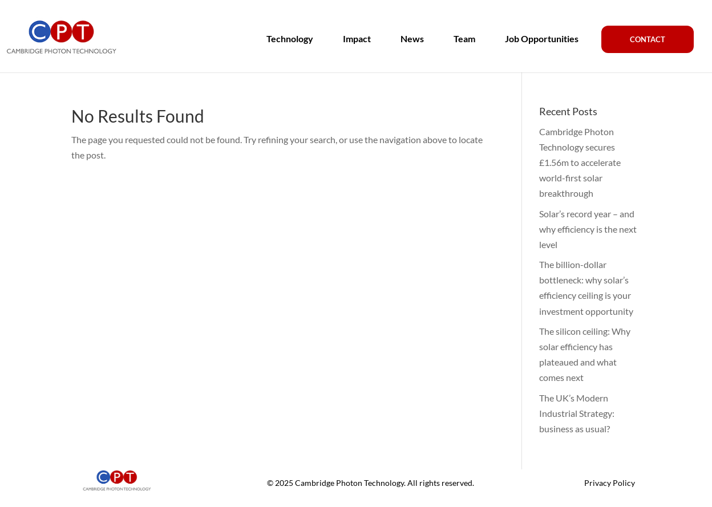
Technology (289, 39)
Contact (647, 39)
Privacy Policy (609, 483)
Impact (357, 39)
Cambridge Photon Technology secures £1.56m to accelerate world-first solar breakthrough (580, 162)
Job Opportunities (541, 39)
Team (464, 39)
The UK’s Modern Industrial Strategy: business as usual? (576, 413)
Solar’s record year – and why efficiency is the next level (588, 229)
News (412, 39)
